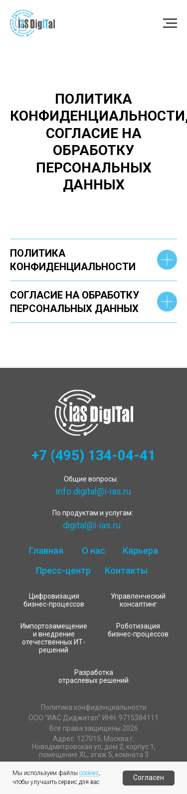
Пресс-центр (63, 570)
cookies (89, 773)
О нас (93, 550)
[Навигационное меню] (170, 23)
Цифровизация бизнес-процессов (53, 600)
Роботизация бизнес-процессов (138, 630)
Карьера (140, 550)
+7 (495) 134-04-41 (93, 455)
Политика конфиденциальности (94, 707)
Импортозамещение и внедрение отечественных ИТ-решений (53, 638)
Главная (46, 550)
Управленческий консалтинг (138, 600)
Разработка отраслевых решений (93, 676)
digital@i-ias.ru (92, 525)
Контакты (126, 570)
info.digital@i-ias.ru (93, 491)
